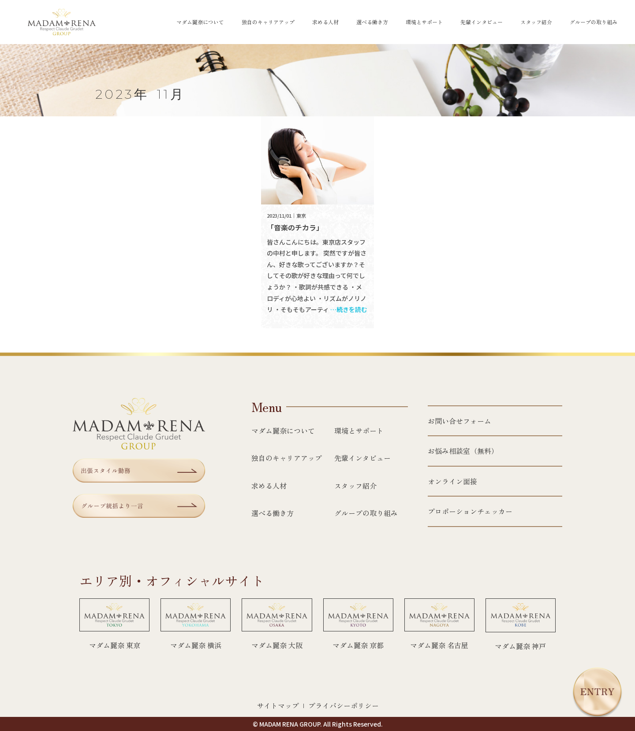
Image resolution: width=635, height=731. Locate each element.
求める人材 (325, 22)
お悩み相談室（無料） (463, 450)
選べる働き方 (372, 22)
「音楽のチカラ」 (295, 227)
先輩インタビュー (481, 22)
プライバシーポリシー (343, 705)
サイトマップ (278, 705)
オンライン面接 (452, 481)
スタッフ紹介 (536, 22)
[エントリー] (597, 693)
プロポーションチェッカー (470, 511)
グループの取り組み (593, 22)
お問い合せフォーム (459, 421)
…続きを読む (348, 309)
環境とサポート (424, 22)
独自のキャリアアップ (268, 22)
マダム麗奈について (200, 22)
